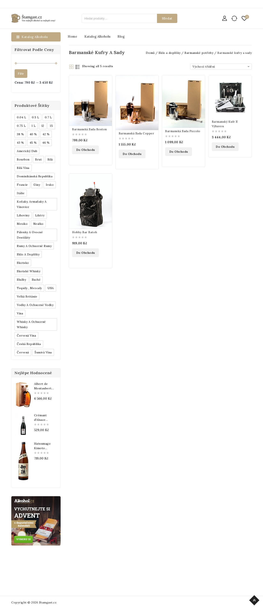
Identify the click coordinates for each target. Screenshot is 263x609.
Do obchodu (85, 150)
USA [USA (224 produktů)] (50, 288)
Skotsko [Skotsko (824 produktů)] (23, 263)
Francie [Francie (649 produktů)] (22, 185)
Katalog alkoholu (97, 36)
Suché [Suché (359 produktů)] (36, 279)
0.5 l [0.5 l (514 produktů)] (35, 117)
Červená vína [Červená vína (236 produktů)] (26, 335)
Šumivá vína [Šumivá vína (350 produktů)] (43, 352)
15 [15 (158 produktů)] (51, 126)
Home (72, 36)
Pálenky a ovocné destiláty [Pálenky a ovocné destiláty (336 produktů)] (30, 234)
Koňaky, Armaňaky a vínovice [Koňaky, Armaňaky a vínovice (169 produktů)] (31, 204)
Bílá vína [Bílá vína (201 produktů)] (23, 168)
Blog (121, 36)
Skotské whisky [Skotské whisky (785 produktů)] (28, 271)
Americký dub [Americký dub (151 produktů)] (27, 151)
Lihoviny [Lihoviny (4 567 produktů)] (23, 215)
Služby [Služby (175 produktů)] (21, 279)
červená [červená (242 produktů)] (23, 352)
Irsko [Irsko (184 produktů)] (50, 185)
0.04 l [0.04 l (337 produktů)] (21, 117)
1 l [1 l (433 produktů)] (33, 126)
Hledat (167, 18)
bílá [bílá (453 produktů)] (50, 159)
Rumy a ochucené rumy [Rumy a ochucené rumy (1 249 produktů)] (34, 246)
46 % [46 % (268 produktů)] (46, 142)
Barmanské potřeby (199, 53)
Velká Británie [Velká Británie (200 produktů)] (27, 296)
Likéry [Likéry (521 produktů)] (40, 215)
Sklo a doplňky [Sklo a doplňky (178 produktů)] (28, 254)
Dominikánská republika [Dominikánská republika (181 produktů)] (34, 176)
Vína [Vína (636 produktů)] (20, 313)
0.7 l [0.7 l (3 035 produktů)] (48, 117)
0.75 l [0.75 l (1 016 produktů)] (21, 126)
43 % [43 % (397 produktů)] (20, 142)
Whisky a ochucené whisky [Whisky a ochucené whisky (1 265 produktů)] (31, 324)
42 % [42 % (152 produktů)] (46, 134)
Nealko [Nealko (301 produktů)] (38, 224)
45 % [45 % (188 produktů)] (33, 142)
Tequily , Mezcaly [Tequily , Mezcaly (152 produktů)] (29, 288)
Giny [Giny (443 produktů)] (36, 185)
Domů (150, 53)
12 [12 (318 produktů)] (42, 126)
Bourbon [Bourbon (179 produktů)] (23, 159)
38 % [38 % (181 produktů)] (20, 134)
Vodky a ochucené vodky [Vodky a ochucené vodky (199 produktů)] (35, 305)
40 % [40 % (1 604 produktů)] (33, 134)
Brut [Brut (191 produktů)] (38, 159)
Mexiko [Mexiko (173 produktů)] (22, 224)
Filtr (21, 73)
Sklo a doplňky (169, 53)
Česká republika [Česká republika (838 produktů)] (29, 344)
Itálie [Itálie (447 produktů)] (20, 193)
